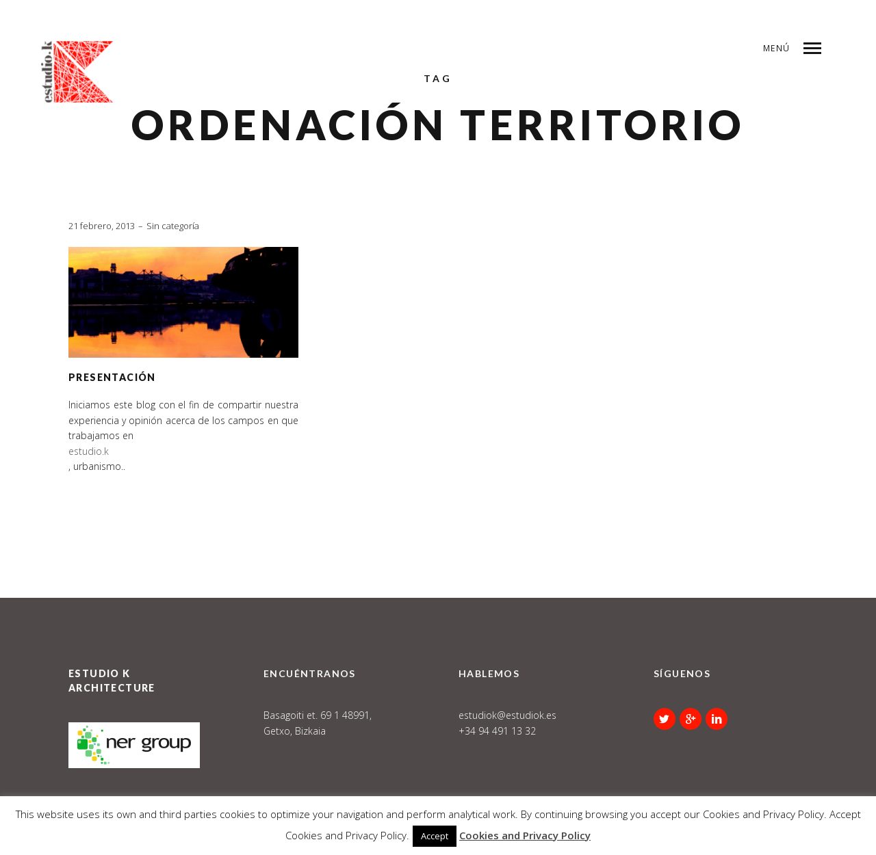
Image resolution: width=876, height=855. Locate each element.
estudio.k (88, 451)
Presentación (112, 377)
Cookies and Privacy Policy (525, 835)
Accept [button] (434, 836)
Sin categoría (172, 226)
